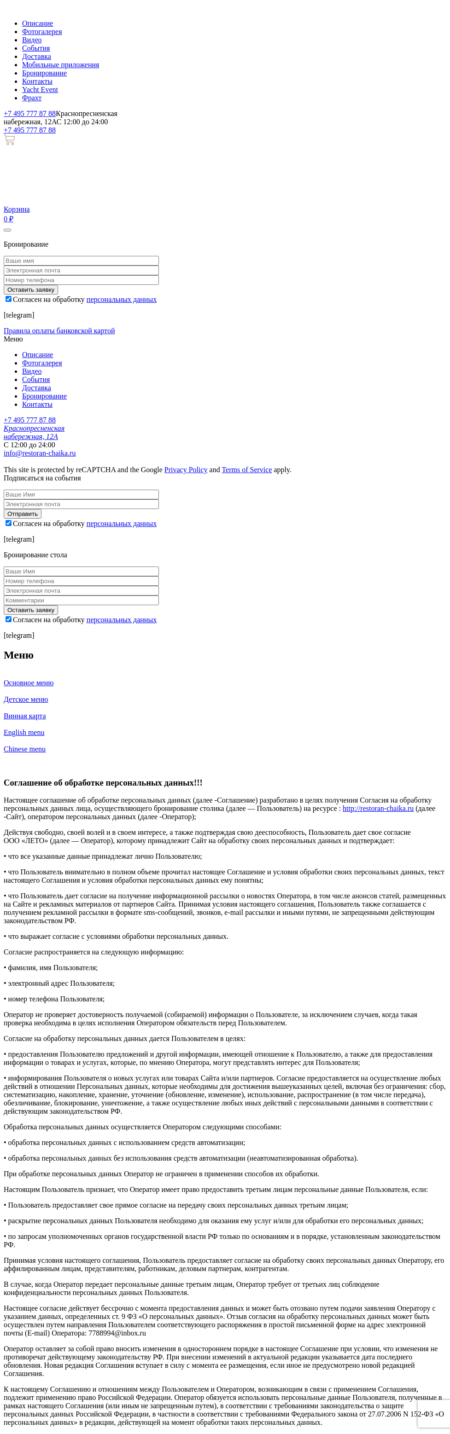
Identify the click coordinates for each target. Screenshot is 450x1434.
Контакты (37, 81)
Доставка (36, 56)
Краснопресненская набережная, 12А (34, 432)
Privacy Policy (186, 470)
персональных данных (122, 299)
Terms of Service (247, 470)
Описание (37, 23)
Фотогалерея (42, 31)
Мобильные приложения (60, 65)
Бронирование (44, 73)
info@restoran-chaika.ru (40, 453)
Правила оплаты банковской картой (59, 331)
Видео (31, 40)
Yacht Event (40, 89)
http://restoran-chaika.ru (378, 808)
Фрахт (31, 98)
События (36, 48)
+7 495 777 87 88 (30, 113)
